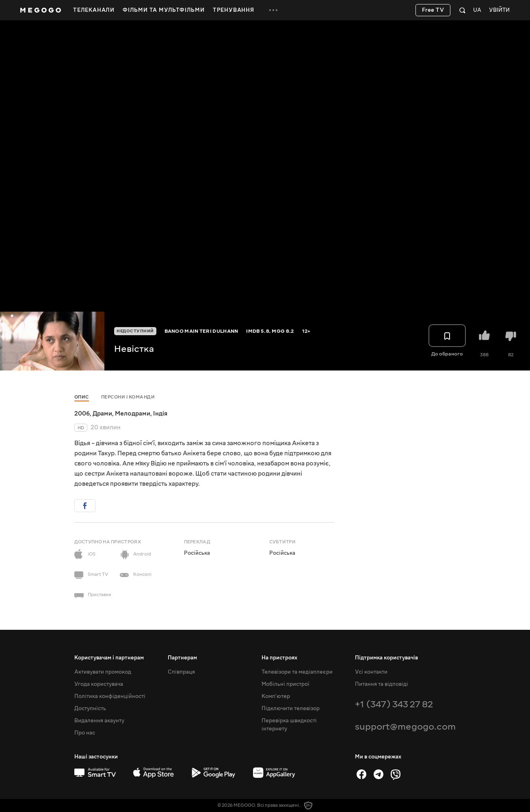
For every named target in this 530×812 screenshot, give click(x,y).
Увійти (499, 10)
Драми (102, 413)
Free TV (433, 10)
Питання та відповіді (381, 684)
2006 (82, 413)
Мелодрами (132, 413)
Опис (81, 397)
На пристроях (279, 657)
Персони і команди (128, 397)
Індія (160, 413)
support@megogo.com (405, 726)
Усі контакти (371, 672)
